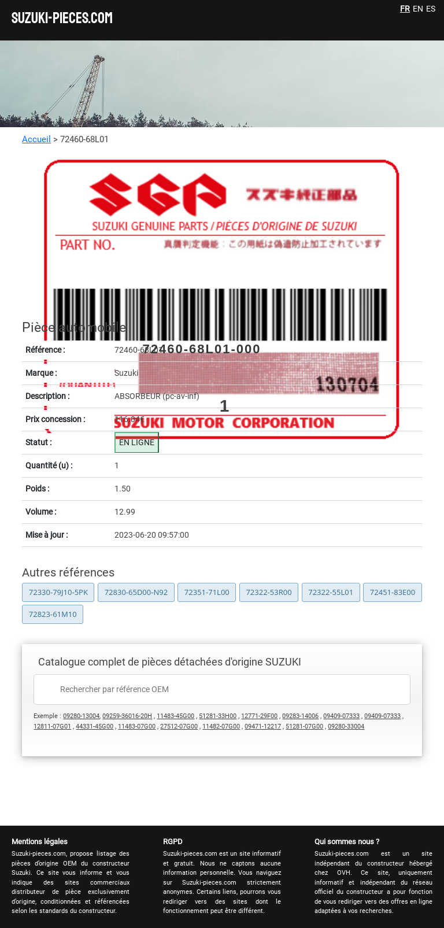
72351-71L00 (207, 592)
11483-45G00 (175, 716)
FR (405, 8)
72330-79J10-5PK (58, 592)
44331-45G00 (94, 726)
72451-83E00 (392, 592)
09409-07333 (341, 716)
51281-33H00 (217, 716)
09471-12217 (263, 726)
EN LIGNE (136, 442)
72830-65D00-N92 (136, 592)
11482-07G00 (221, 726)
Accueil (36, 139)
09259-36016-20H (127, 716)
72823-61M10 (53, 614)
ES (430, 8)
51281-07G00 (304, 726)
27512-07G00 (179, 726)
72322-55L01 (330, 592)
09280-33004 (346, 726)
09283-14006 (300, 716)
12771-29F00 (259, 716)
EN (418, 8)
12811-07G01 (52, 726)
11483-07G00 (137, 726)
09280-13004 (81, 716)
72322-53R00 (268, 592)
